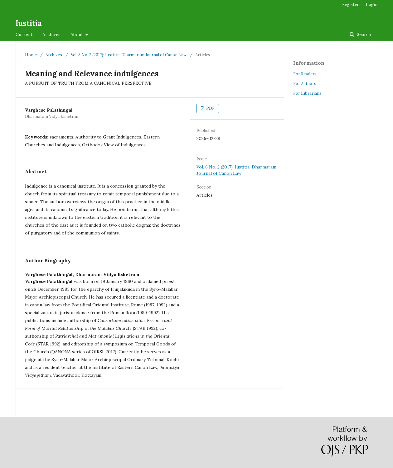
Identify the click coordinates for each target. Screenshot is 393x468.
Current (24, 34)
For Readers (305, 74)
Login (371, 4)
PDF (210, 108)
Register (350, 4)
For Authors (304, 83)
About (77, 34)
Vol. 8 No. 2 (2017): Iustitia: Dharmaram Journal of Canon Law (129, 55)
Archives (51, 34)
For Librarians (307, 93)
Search (363, 34)
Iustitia (29, 23)
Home (31, 55)
